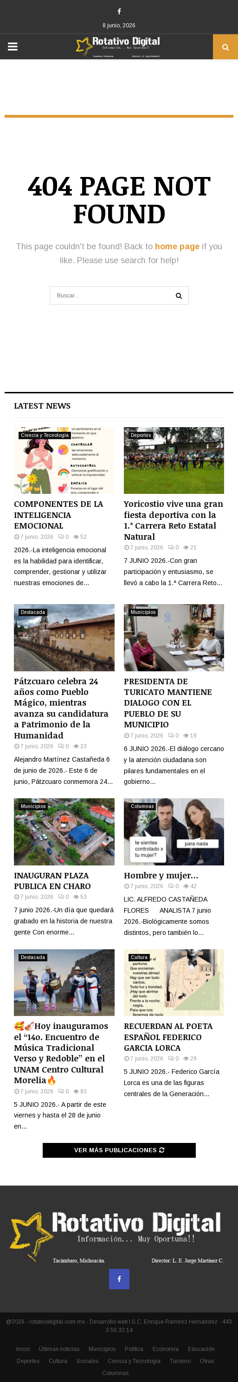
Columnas (142, 806)
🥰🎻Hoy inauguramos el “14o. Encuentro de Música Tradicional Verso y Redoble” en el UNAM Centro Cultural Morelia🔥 (61, 1052)
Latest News (42, 405)
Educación (201, 1349)
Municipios (143, 612)
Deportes (141, 435)
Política (134, 1349)
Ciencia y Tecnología (45, 435)
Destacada (33, 612)
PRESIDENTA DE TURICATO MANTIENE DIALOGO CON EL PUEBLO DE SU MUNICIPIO (168, 702)
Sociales (87, 1361)
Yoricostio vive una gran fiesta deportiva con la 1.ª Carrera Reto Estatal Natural (173, 520)
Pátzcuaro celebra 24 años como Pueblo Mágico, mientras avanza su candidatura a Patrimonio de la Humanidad (61, 708)
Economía (166, 1349)
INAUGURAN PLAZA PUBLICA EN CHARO (52, 880)
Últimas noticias (59, 1349)
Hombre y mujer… (161, 875)
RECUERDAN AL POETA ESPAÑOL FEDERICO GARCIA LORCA (168, 1036)
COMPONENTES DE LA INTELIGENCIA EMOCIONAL (58, 514)
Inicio (23, 1349)
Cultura (139, 957)
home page (177, 246)
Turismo (180, 1361)
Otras (207, 1361)
